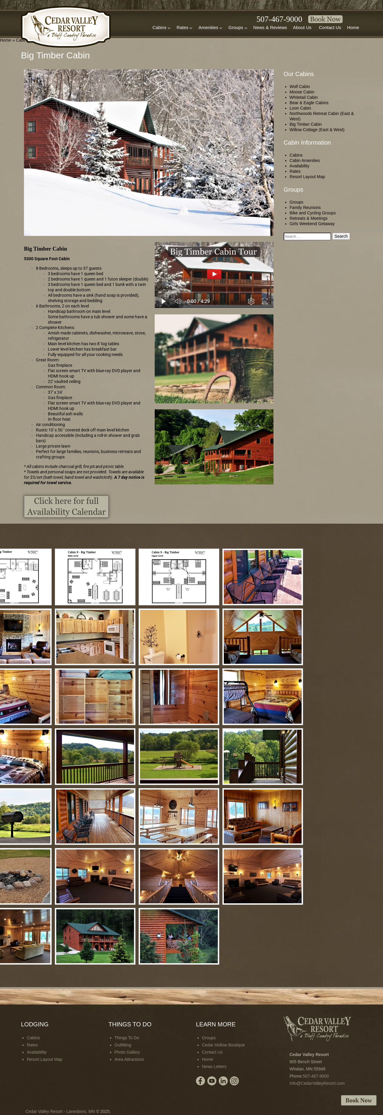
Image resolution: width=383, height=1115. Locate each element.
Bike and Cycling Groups (313, 212)
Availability (299, 165)
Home (353, 27)
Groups (237, 27)
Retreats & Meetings (309, 218)
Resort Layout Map (307, 176)
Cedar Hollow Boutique (223, 1045)
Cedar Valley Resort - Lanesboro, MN (60, 1111)
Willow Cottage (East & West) (317, 129)
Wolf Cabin (300, 86)
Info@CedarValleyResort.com (317, 1083)
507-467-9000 (279, 19)
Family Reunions (305, 207)
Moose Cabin (302, 92)
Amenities (210, 27)
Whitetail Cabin (304, 97)
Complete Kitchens (56, 327)
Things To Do (127, 1037)
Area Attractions (129, 1059)
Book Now (359, 1100)
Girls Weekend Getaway (312, 223)
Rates (184, 27)
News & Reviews (270, 27)
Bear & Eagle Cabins (309, 102)
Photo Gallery (127, 1052)
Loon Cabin (300, 108)
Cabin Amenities (305, 160)
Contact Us (330, 27)
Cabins (162, 27)
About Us (302, 27)
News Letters (214, 1066)
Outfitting (123, 1045)
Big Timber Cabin (306, 124)
